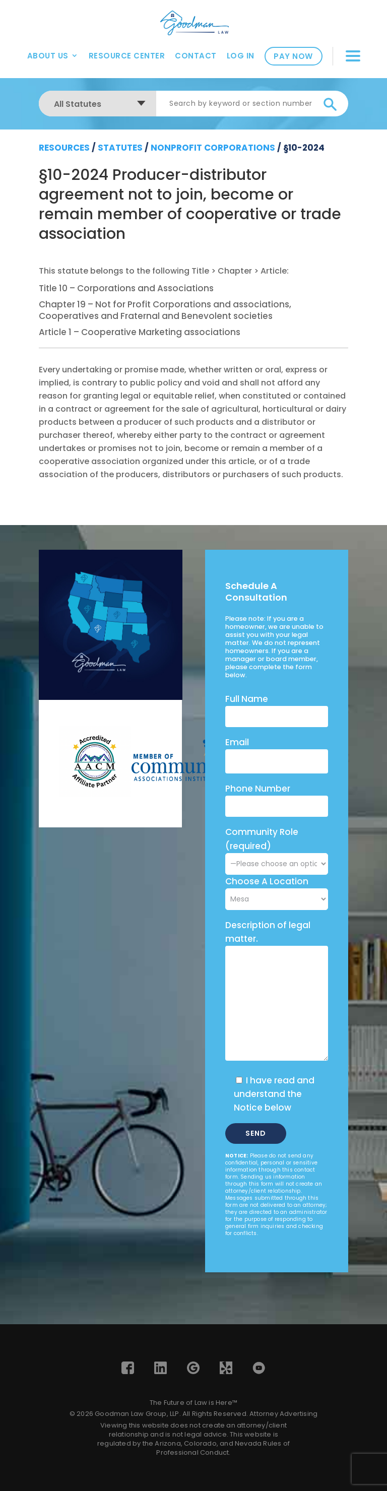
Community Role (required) (276, 847)
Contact (196, 55)
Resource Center (127, 55)
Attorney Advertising (283, 1413)
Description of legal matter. (267, 932)
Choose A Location (266, 881)
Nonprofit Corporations (213, 148)
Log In (240, 55)
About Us (48, 55)
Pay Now (293, 56)
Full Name (246, 699)
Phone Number (257, 789)
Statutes (120, 148)
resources (64, 148)
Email (237, 742)
